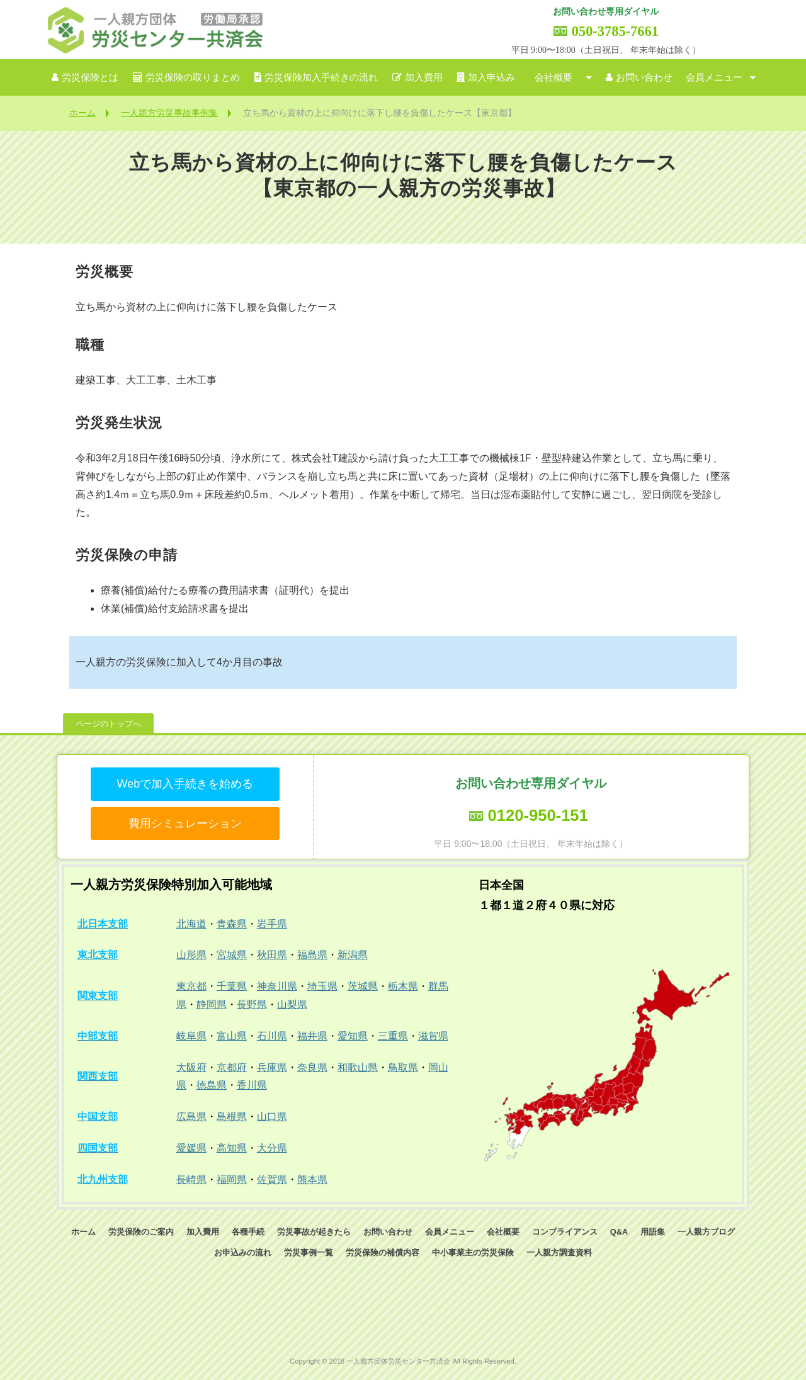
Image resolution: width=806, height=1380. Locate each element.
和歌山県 (358, 1067)
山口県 (272, 1116)
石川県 (272, 1036)
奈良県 (312, 1067)
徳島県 (211, 1085)
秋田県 (272, 954)
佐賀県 (272, 1179)
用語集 (652, 1231)
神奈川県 (277, 986)
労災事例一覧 (308, 1252)
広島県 (191, 1116)
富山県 (232, 1036)
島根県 (232, 1116)
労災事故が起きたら (314, 1231)
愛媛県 (191, 1148)
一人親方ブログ (706, 1231)
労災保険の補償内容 (382, 1252)
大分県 (272, 1148)
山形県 (191, 954)
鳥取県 (403, 1067)
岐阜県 (191, 1036)
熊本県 (312, 1179)
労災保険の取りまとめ (192, 77)
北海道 (191, 924)
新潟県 (353, 954)
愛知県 (353, 1036)
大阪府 (191, 1067)
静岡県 (211, 1004)
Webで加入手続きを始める (184, 784)
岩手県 (272, 924)
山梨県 (292, 1004)
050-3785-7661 (615, 31)
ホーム (82, 113)
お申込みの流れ (242, 1252)
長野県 (252, 1004)
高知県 (232, 1148)
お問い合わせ (644, 77)
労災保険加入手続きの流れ (321, 77)
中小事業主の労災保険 (473, 1252)
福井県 (312, 1036)
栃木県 (403, 986)
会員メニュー (714, 77)
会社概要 (553, 77)
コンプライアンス (565, 1231)
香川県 (252, 1085)
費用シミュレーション (185, 823)
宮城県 (232, 954)
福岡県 (232, 1179)
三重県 (393, 1036)
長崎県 (191, 1179)
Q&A (619, 1231)
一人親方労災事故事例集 (169, 113)
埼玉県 (322, 986)
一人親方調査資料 (559, 1252)
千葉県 (232, 986)
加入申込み (491, 77)
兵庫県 (272, 1067)
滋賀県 (433, 1036)
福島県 (312, 954)
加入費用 (424, 77)
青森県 (232, 924)
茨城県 (363, 986)
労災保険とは (90, 77)
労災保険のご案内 (141, 1231)
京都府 (232, 1067)
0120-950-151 (537, 815)
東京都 (191, 986)
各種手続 (248, 1231)
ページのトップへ (108, 723)
